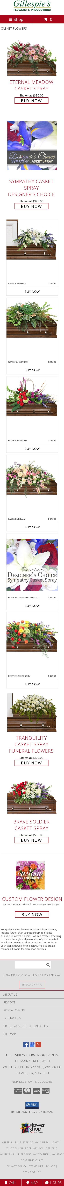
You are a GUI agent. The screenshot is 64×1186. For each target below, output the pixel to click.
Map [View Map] (32, 1182)
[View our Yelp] (38, 1046)
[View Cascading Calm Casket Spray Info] (32, 477)
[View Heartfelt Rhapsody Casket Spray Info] (32, 635)
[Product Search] (32, 965)
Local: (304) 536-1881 (32, 1073)
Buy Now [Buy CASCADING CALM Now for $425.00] (32, 527)
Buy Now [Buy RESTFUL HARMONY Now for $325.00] (32, 448)
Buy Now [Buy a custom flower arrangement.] (32, 914)
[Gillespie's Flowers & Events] (32, 10)
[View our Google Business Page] (32, 1046)
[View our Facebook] (26, 1046)
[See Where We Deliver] (32, 984)
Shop (16, 19)
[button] (32, 1105)
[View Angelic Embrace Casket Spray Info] (32, 240)
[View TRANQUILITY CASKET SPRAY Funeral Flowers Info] (32, 712)
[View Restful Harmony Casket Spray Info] (32, 397)
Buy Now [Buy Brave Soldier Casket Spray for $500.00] (31, 840)
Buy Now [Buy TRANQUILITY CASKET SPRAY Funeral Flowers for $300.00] (31, 763)
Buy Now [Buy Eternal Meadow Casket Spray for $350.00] (31, 100)
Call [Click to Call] (10, 1182)
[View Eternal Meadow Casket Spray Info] (32, 57)
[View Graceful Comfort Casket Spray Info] (32, 318)
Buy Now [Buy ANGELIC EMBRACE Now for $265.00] (32, 291)
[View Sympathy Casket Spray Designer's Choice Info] (32, 145)
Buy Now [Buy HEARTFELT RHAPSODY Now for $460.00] (32, 684)
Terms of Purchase (42, 1166)
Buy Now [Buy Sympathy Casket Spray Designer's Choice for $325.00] (31, 206)
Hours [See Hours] (53, 1182)
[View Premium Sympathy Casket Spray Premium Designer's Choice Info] (32, 565)
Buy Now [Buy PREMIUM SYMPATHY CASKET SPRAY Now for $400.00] (32, 605)
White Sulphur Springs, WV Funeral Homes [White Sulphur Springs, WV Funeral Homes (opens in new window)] (31, 1142)
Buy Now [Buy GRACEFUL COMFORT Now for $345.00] (32, 370)
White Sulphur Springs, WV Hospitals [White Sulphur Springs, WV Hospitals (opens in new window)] (32, 1148)
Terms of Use (32, 1172)
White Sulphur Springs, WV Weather (24, 1154)
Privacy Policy (16, 1166)
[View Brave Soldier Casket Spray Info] (32, 796)
